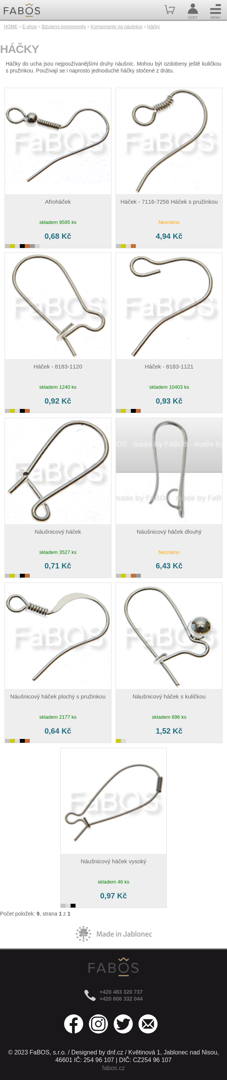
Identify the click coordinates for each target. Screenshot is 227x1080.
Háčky (153, 26)
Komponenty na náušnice (116, 26)
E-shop (30, 26)
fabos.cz (113, 1068)
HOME (11, 26)
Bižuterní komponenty (64, 26)
